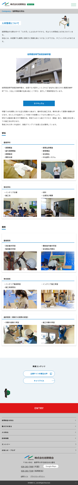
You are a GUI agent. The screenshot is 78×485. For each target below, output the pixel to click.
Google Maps (51, 466)
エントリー (6, 444)
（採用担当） (33, 471)
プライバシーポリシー (37, 476)
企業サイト (24, 476)
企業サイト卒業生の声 (39, 373)
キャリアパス (39, 380)
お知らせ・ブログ (8, 450)
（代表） (31, 466)
